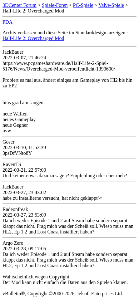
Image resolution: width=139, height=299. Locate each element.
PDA (7, 22)
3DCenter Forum (19, 5)
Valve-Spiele (111, 5)
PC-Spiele (83, 5)
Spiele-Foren (55, 5)
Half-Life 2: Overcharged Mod (33, 38)
